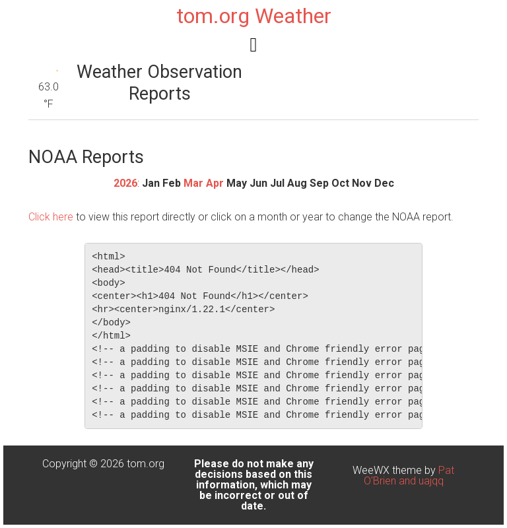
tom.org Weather (253, 15)
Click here (50, 217)
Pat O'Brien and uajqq (409, 475)
